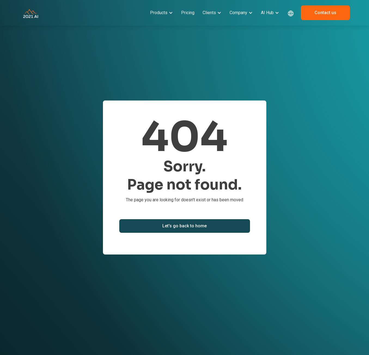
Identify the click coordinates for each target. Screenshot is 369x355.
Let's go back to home (184, 225)
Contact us (325, 12)
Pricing (187, 12)
